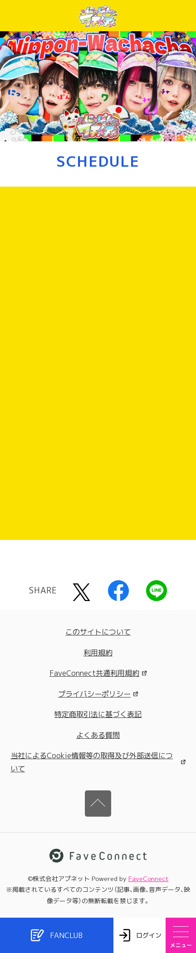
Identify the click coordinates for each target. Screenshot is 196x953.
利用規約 (98, 653)
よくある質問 (98, 735)
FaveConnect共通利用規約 (98, 673)
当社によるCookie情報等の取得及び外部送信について (98, 762)
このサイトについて (98, 632)
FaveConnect (148, 878)
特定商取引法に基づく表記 (98, 714)
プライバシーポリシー (98, 694)
